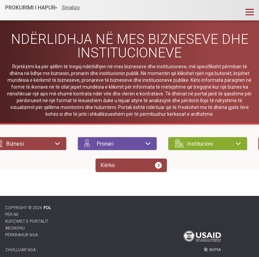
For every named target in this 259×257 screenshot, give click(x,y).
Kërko (131, 165)
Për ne (12, 214)
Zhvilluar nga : (21, 249)
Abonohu (15, 228)
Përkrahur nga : (22, 235)
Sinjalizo (71, 7)
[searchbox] (27, 144)
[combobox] (117, 143)
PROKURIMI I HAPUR (30, 8)
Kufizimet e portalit (26, 221)
